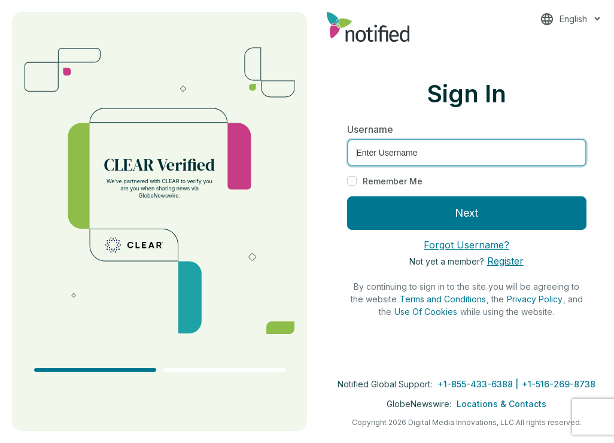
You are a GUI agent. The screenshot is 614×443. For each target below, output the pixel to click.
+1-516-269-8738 (558, 384)
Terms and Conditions (443, 299)
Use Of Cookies (425, 312)
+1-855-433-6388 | (479, 384)
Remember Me (392, 181)
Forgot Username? (466, 245)
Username (370, 129)
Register (505, 261)
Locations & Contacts (501, 404)
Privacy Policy (535, 299)
